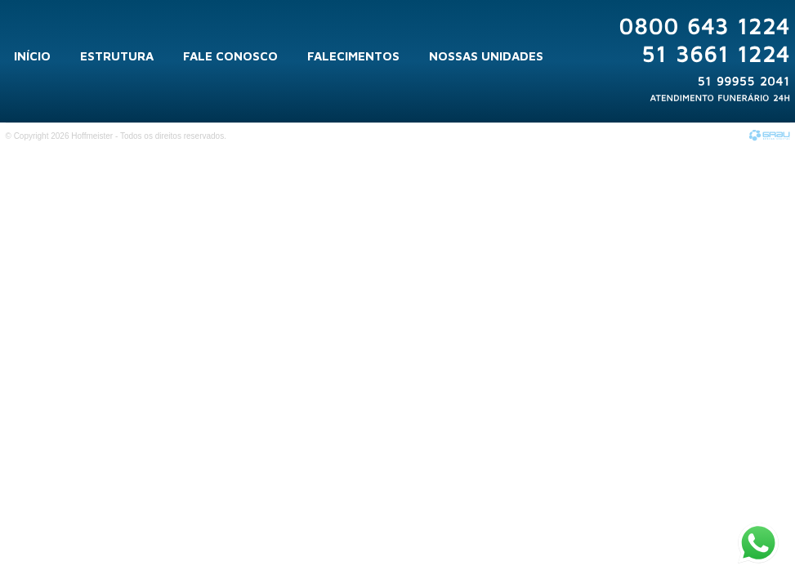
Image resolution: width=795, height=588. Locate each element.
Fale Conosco (230, 56)
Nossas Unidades (486, 56)
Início (32, 56)
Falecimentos (353, 56)
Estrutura (117, 56)
